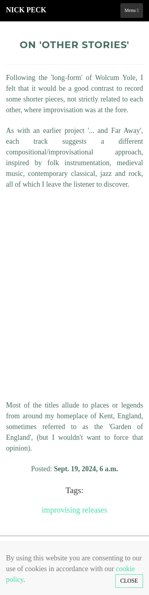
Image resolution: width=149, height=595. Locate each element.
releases (94, 509)
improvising (61, 509)
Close (129, 581)
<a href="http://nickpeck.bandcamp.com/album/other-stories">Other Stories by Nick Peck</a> (75, 293)
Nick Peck (26, 10)
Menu (132, 10)
